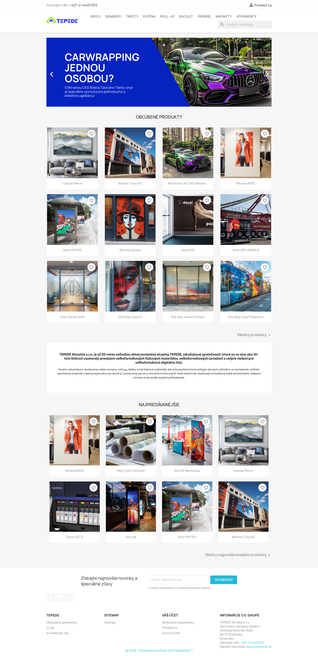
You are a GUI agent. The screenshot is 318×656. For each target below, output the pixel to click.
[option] (159, 72)
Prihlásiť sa (169, 628)
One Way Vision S (130, 317)
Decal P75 (187, 250)
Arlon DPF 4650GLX (246, 250)
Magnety (224, 16)
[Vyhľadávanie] (245, 24)
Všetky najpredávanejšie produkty (238, 555)
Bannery (113, 16)
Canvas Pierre (72, 183)
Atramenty (246, 16)
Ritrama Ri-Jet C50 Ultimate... (188, 183)
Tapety (132, 16)
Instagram (60, 598)
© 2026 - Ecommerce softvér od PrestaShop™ (159, 650)
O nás (50, 628)
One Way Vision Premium (188, 317)
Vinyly (95, 16)
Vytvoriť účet (171, 633)
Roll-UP (167, 16)
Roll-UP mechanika (187, 471)
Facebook (51, 598)
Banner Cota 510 (130, 183)
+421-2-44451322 (84, 5)
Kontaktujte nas (57, 633)
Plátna (149, 16)
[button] (63, 72)
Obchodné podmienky (61, 622)
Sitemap (110, 622)
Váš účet (170, 615)
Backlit (186, 16)
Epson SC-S (74, 537)
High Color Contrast (131, 471)
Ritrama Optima (130, 250)
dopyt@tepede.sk (259, 646)
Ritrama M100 (245, 183)
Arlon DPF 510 (72, 250)
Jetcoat (131, 537)
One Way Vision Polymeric (246, 317)
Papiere (204, 16)
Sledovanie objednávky (178, 622)
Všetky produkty (254, 335)
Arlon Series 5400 (72, 317)
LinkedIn (69, 598)
